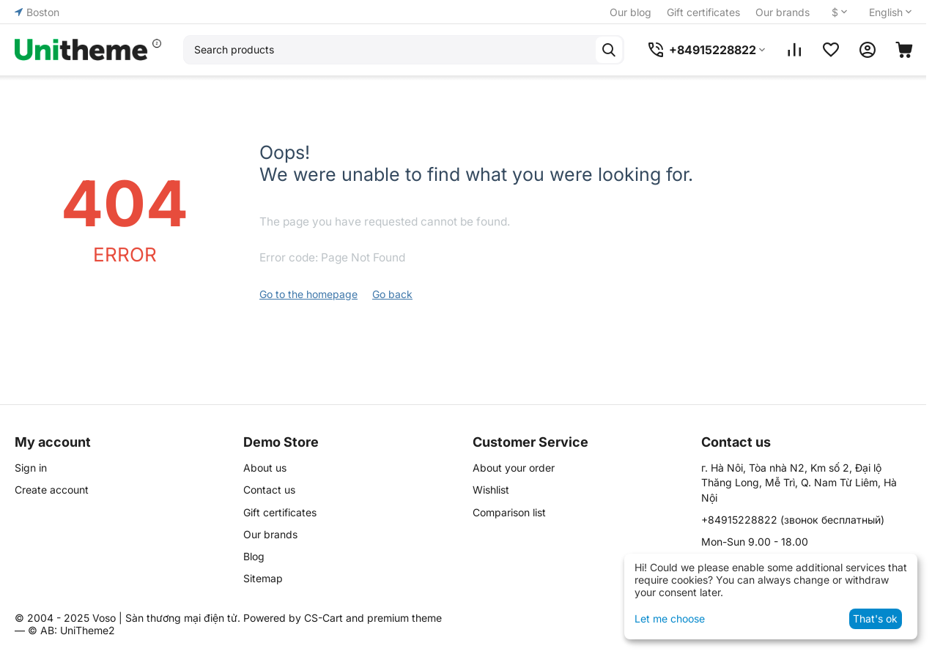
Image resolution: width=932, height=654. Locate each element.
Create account (52, 489)
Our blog (630, 12)
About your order (514, 467)
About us (264, 467)
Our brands (782, 12)
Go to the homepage (308, 294)
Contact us (269, 489)
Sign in (31, 467)
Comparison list (509, 512)
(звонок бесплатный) (792, 519)
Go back (392, 294)
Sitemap (263, 578)
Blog (254, 556)
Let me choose (670, 618)
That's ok (875, 618)
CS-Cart (323, 618)
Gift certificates (703, 12)
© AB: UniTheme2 (71, 630)
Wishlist (491, 489)
